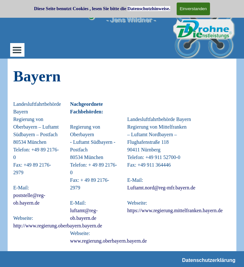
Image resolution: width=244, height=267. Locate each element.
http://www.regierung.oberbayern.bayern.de (57, 225)
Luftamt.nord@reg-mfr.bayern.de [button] (161, 187)
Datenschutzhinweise (148, 8)
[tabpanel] (122, 76)
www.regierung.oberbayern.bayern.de (108, 241)
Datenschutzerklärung (208, 260)
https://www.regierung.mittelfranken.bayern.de (175, 210)
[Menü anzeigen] (17, 50)
